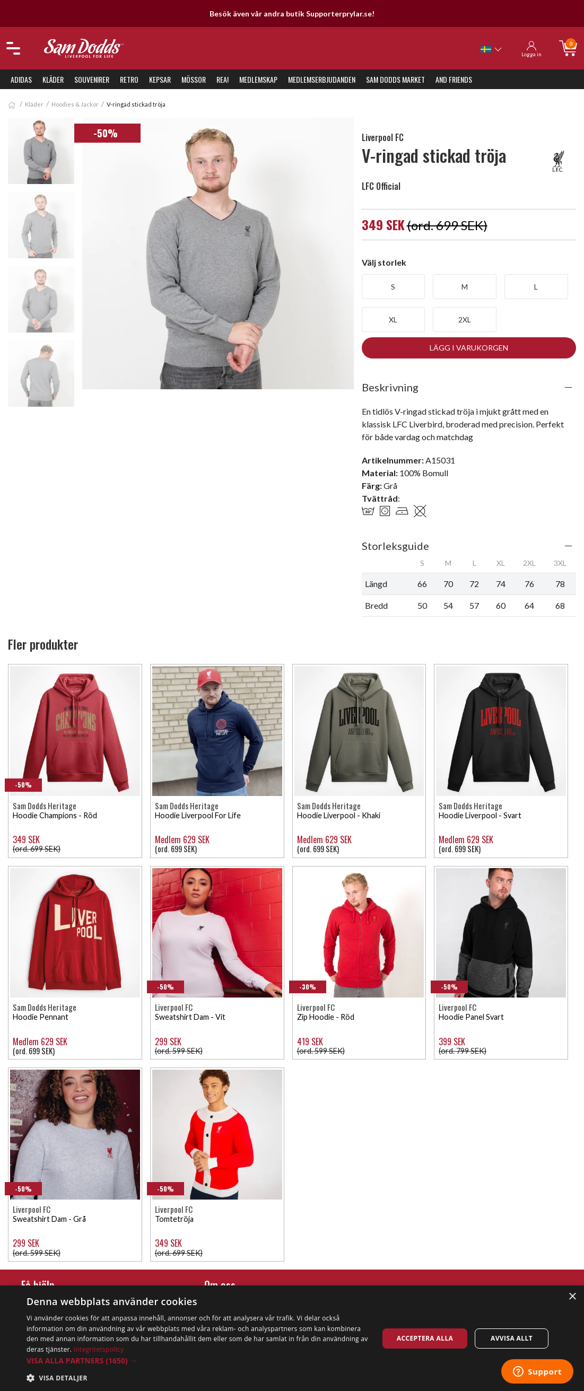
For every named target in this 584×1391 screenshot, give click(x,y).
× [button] (572, 1297)
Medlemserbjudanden (321, 79)
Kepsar (160, 79)
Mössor (193, 79)
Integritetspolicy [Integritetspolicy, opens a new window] (99, 1349)
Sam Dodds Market (395, 79)
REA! (222, 79)
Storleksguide (395, 545)
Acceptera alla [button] (425, 1338)
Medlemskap (258, 79)
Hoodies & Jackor (75, 104)
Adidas (21, 79)
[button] (197, 1360)
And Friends (453, 79)
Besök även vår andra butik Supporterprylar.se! (292, 13)
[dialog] (292, 1338)
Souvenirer (91, 79)
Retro (129, 79)
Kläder (53, 79)
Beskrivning (390, 387)
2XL (464, 319)
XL (393, 319)
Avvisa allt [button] (512, 1338)
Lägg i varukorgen (469, 347)
